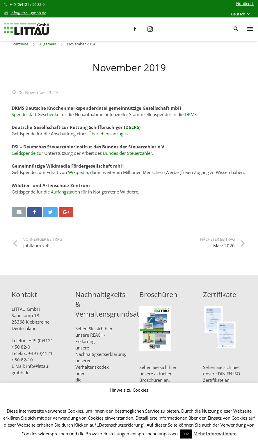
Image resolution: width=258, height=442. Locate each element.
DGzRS (132, 127)
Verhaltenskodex (92, 367)
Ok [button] (186, 433)
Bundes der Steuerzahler (127, 153)
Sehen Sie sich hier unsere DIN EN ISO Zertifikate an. (221, 373)
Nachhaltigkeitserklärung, (100, 354)
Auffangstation (65, 192)
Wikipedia (78, 172)
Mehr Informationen (215, 433)
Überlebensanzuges (108, 133)
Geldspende (23, 153)
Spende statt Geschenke (35, 114)
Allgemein (47, 44)
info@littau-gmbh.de (28, 12)
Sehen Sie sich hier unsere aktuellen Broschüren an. (158, 373)
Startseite (20, 44)
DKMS (191, 114)
